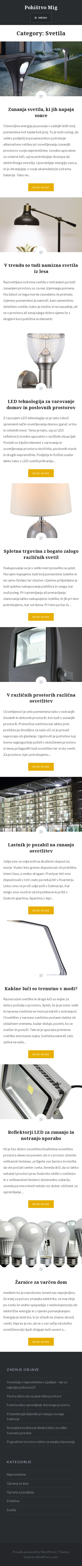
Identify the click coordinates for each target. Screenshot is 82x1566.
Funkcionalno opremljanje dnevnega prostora (38, 1405)
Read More (41, 187)
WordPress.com (47, 1557)
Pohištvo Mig (41, 7)
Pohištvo (13, 1501)
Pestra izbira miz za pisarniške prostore (34, 1396)
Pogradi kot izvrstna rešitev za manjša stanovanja (41, 1442)
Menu (42, 17)
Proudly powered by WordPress (34, 1552)
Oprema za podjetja (20, 1492)
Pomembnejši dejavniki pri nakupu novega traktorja (35, 1416)
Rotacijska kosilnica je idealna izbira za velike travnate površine (37, 1430)
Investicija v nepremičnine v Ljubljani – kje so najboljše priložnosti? (37, 1384)
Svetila (11, 1510)
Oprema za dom (18, 1483)
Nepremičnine (16, 1474)
